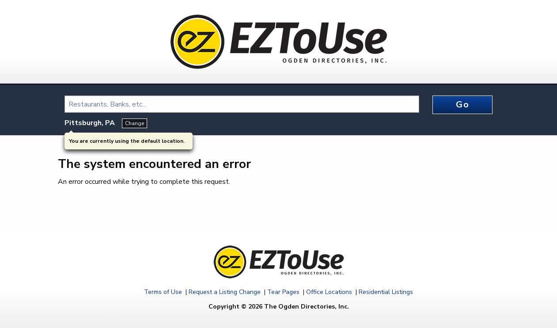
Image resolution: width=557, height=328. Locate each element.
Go (462, 105)
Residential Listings (386, 292)
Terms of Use (163, 292)
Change (134, 123)
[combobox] (241, 104)
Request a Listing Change (225, 292)
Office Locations (329, 292)
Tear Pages (283, 292)
